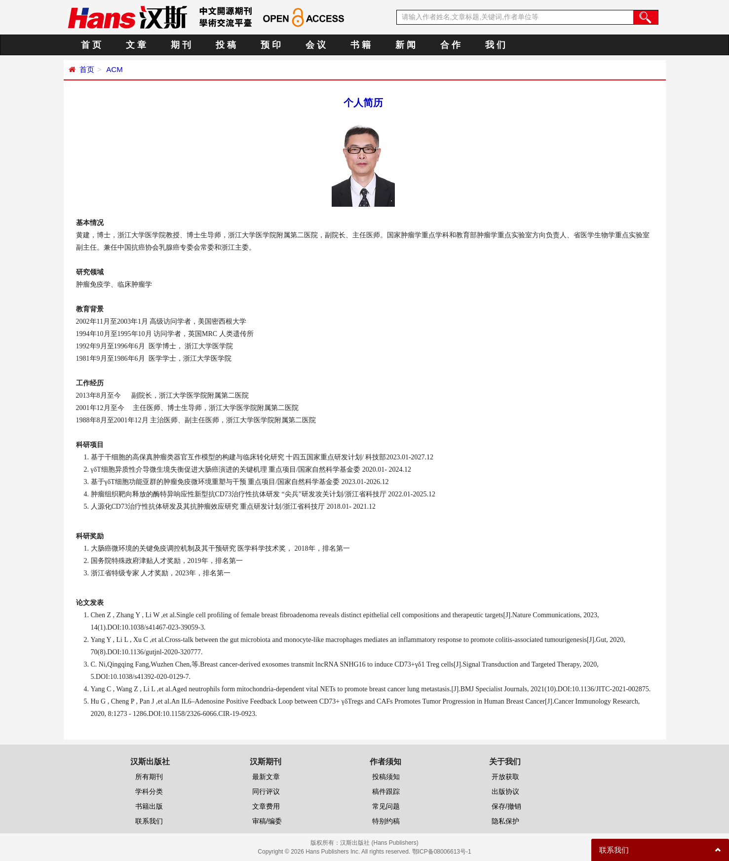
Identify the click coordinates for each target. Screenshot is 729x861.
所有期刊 (149, 777)
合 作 (450, 45)
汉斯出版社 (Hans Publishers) (379, 842)
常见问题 (386, 806)
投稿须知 (386, 777)
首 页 (91, 45)
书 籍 (360, 45)
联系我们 (149, 821)
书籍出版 (149, 806)
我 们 (495, 45)
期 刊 (181, 45)
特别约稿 (386, 821)
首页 (86, 69)
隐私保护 (505, 821)
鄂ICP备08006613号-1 (441, 851)
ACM (114, 69)
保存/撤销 (506, 806)
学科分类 (149, 791)
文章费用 (266, 806)
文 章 (136, 45)
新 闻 (405, 45)
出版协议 (505, 791)
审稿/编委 (267, 821)
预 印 (271, 45)
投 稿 (226, 45)
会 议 (316, 45)
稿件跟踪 (386, 791)
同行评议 (266, 791)
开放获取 (505, 777)
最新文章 (266, 777)
